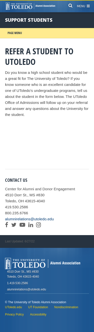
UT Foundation (38, 307)
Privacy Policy (14, 314)
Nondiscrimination (66, 307)
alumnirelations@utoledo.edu (29, 219)
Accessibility (38, 314)
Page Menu (15, 33)
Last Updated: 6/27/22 (20, 241)
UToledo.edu (13, 307)
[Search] (70, 5)
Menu (83, 6)
